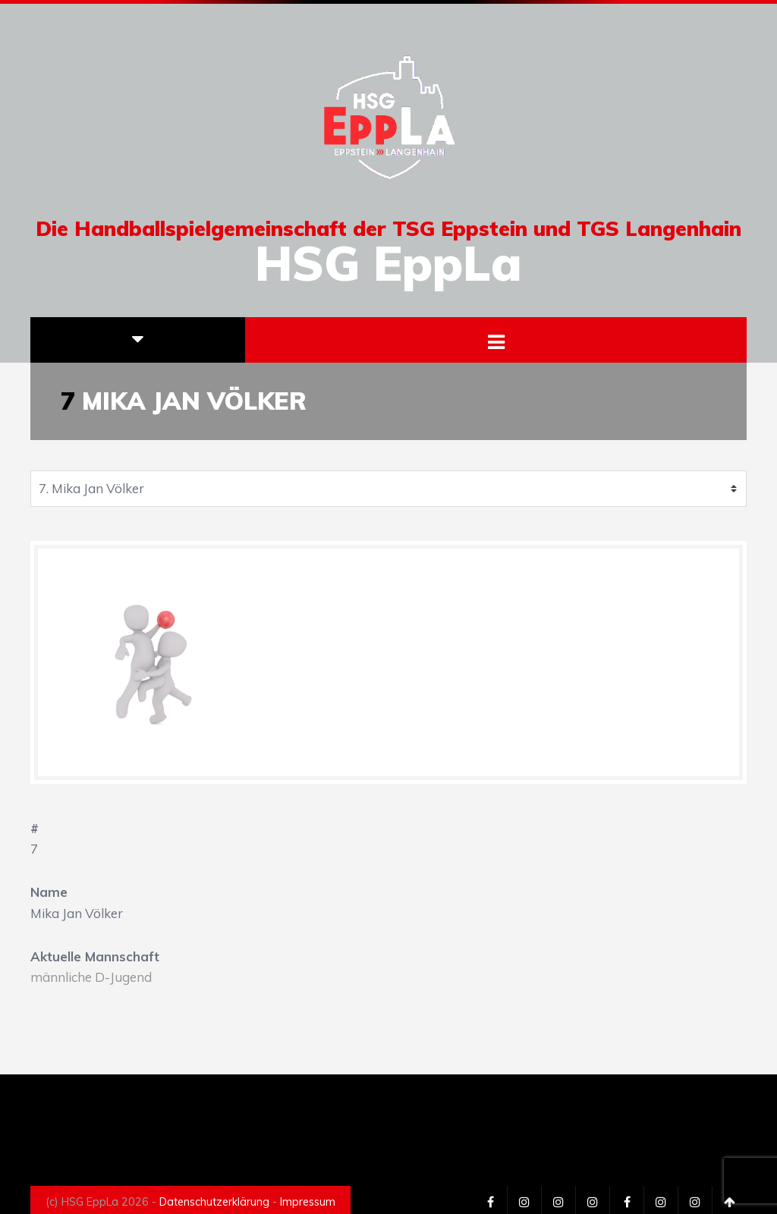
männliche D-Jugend (91, 977)
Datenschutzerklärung (214, 1202)
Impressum (307, 1202)
